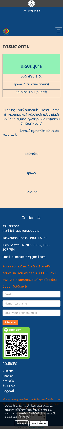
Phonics (8, 376)
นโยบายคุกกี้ (24, 416)
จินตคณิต (9, 386)
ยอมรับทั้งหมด (39, 423)
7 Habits (8, 371)
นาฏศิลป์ (8, 391)
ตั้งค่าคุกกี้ (21, 423)
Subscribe (10, 322)
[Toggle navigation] (58, 31)
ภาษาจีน (8, 381)
